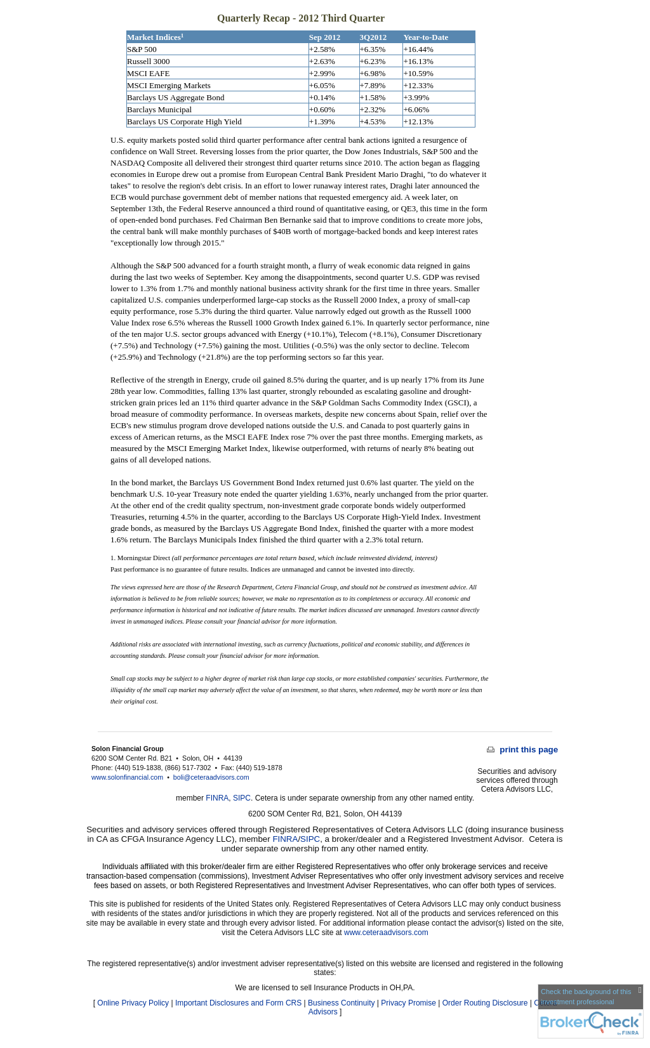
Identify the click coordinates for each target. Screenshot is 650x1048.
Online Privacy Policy (133, 1003)
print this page (523, 749)
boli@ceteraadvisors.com (211, 777)
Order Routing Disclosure (485, 1003)
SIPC (242, 798)
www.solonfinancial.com (127, 777)
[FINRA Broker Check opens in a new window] (591, 1011)
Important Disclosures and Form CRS (238, 1003)
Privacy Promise (408, 1003)
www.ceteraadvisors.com (386, 932)
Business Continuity (341, 1003)
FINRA (217, 798)
